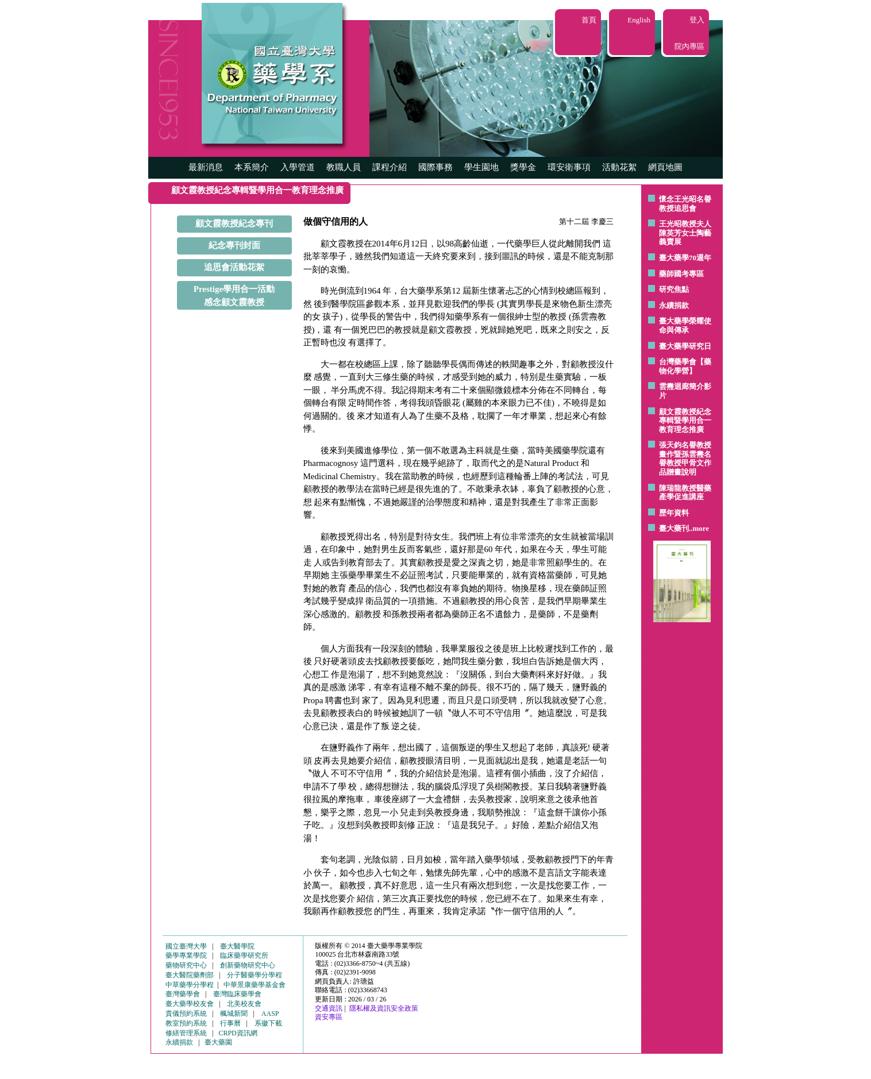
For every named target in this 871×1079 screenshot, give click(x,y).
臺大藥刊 (674, 528)
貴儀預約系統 (186, 1013)
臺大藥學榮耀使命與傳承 (685, 325)
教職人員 (343, 167)
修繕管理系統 (186, 1033)
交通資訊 (328, 1008)
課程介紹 (389, 167)
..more (699, 528)
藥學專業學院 (186, 955)
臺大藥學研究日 (685, 346)
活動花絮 (619, 167)
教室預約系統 (186, 1023)
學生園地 (481, 167)
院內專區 (689, 46)
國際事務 (435, 167)
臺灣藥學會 (182, 994)
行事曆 (230, 1023)
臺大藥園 (218, 1042)
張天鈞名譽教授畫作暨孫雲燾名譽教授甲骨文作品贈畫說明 (685, 458)
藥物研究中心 (186, 965)
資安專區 (328, 1017)
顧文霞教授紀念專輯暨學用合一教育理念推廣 (685, 420)
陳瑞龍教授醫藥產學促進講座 (685, 493)
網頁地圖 (665, 167)
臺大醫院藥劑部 (189, 975)
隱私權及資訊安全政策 (383, 1008)
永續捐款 (674, 305)
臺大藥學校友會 (189, 1004)
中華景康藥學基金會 (254, 985)
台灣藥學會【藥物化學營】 (685, 366)
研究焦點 (674, 289)
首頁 (588, 20)
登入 (696, 20)
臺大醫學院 (237, 946)
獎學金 (523, 167)
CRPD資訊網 (237, 1033)
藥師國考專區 (681, 273)
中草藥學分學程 (189, 985)
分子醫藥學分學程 (254, 975)
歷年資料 (674, 512)
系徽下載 (268, 1023)
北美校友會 (244, 1004)
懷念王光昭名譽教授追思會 (685, 204)
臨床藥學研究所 (244, 955)
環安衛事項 (569, 167)
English (638, 20)
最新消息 (205, 167)
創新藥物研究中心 (247, 965)
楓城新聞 (234, 1013)
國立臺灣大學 (186, 946)
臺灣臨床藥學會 (237, 994)
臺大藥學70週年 (685, 257)
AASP (270, 1013)
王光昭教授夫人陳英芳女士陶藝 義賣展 (685, 232)
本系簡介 (251, 167)
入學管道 (297, 167)
